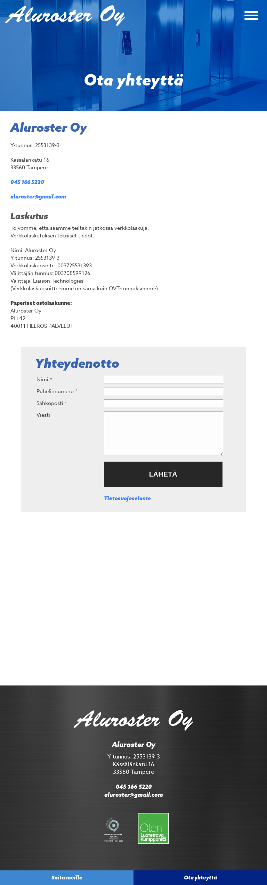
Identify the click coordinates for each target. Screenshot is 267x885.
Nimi (44, 379)
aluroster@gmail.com (38, 196)
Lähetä (163, 474)
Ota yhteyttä (200, 877)
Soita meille (66, 877)
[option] (133, 55)
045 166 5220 (27, 182)
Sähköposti (52, 403)
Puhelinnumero (57, 391)
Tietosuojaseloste (127, 498)
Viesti (43, 415)
